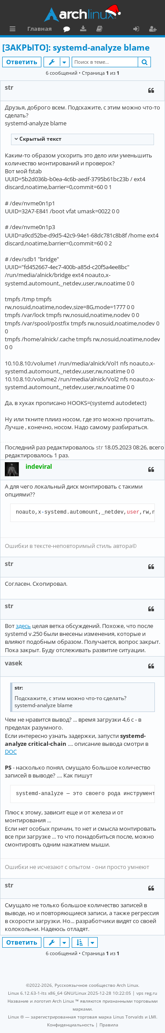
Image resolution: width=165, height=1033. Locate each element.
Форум (68, 30)
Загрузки (85, 30)
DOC (11, 752)
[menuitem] (70, 1025)
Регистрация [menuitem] (154, 30)
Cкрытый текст (40, 138)
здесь (23, 626)
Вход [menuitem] (139, 30)
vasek (13, 663)
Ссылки (14, 30)
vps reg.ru (146, 993)
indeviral (39, 466)
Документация (101, 30)
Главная (39, 29)
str (9, 87)
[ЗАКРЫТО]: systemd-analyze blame (76, 47)
